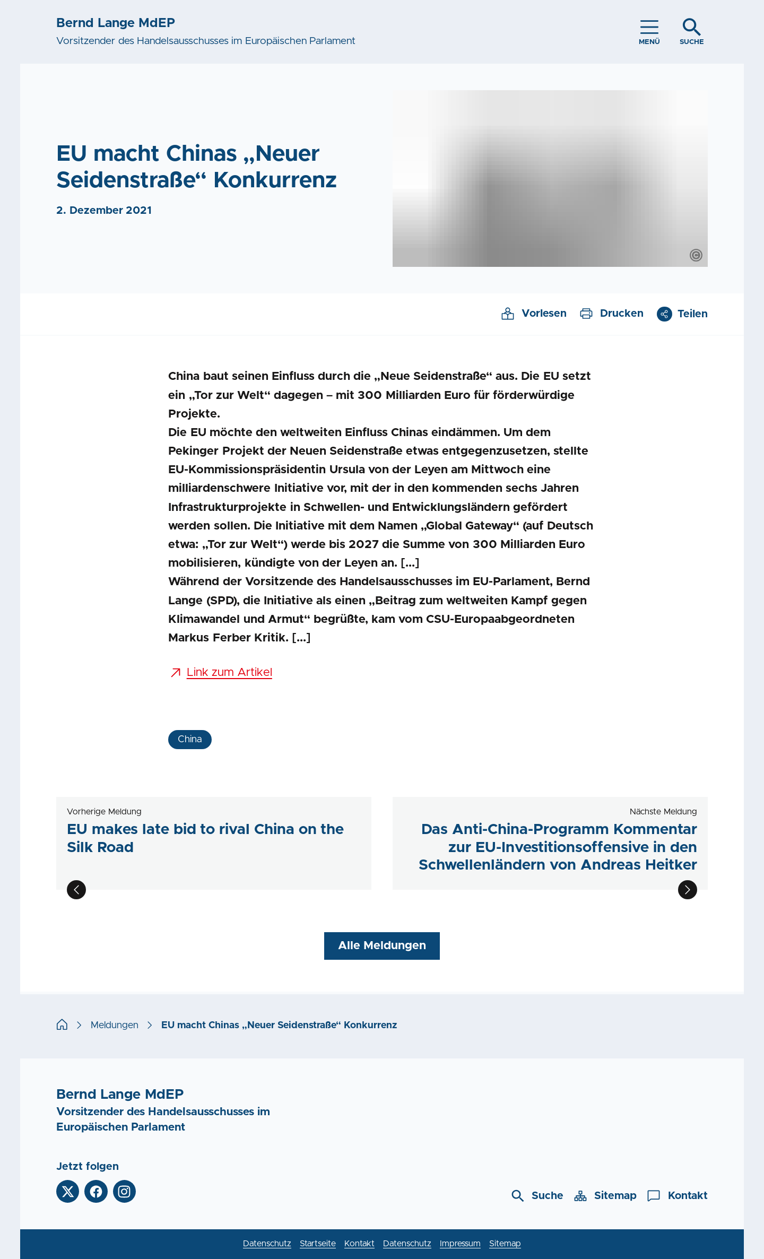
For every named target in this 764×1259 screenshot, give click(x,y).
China (190, 739)
